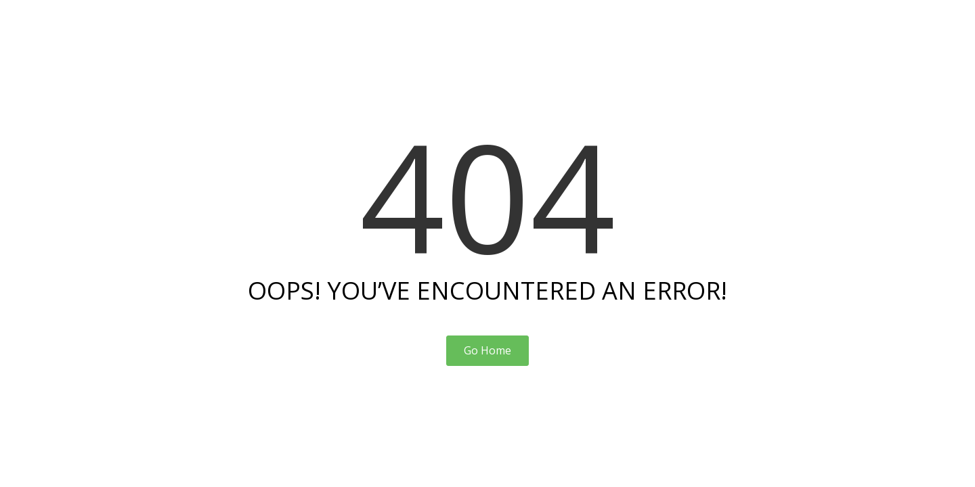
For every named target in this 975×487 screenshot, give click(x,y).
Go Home (487, 350)
